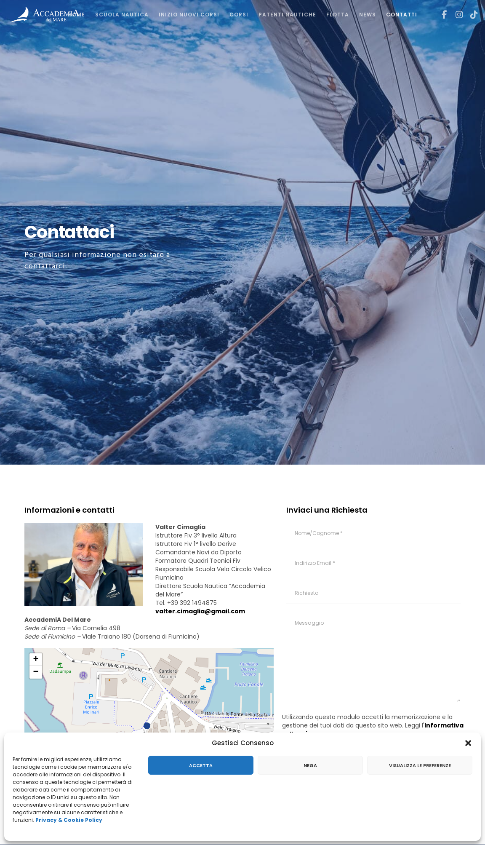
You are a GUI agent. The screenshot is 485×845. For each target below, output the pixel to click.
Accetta (201, 765)
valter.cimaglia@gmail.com (200, 611)
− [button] (35, 672)
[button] (468, 743)
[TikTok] (471, 14)
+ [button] (35, 659)
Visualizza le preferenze (420, 765)
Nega (310, 765)
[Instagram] (456, 14)
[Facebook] (441, 14)
